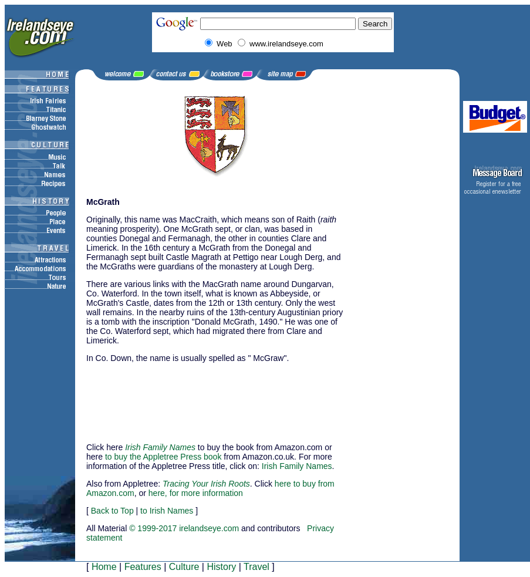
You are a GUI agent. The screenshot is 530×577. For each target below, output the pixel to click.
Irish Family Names (297, 466)
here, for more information (195, 493)
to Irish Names (166, 510)
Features (142, 567)
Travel (256, 567)
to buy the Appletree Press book (163, 456)
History (221, 567)
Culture (184, 567)
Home (104, 567)
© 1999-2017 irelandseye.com (184, 528)
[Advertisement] (145, 397)
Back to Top (112, 510)
